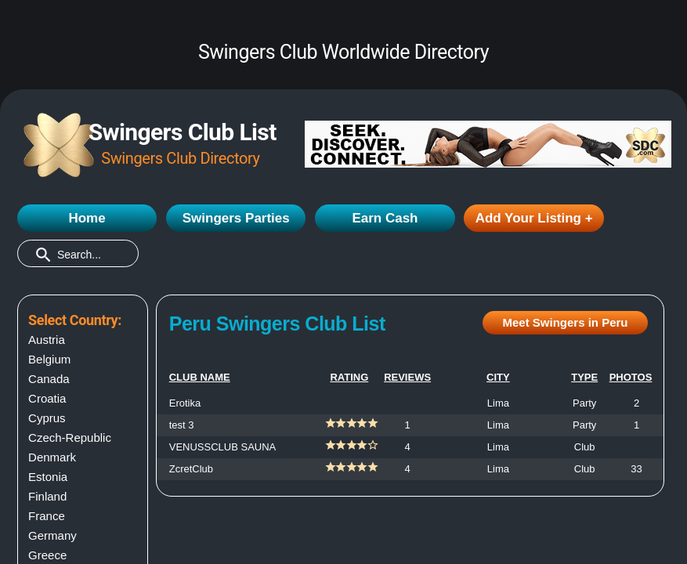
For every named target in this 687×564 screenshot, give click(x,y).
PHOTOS (631, 377)
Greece (47, 555)
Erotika (185, 403)
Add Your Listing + (534, 218)
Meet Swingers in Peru (564, 322)
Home (86, 218)
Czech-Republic (69, 437)
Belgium (49, 359)
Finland (47, 496)
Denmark (52, 457)
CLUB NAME (199, 377)
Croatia (47, 398)
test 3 (181, 425)
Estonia (47, 476)
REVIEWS (407, 377)
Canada (49, 378)
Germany (52, 535)
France (46, 515)
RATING (349, 377)
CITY (498, 377)
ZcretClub (191, 469)
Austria (46, 339)
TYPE (584, 377)
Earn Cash (385, 218)
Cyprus (47, 418)
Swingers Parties (236, 218)
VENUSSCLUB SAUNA (223, 447)
